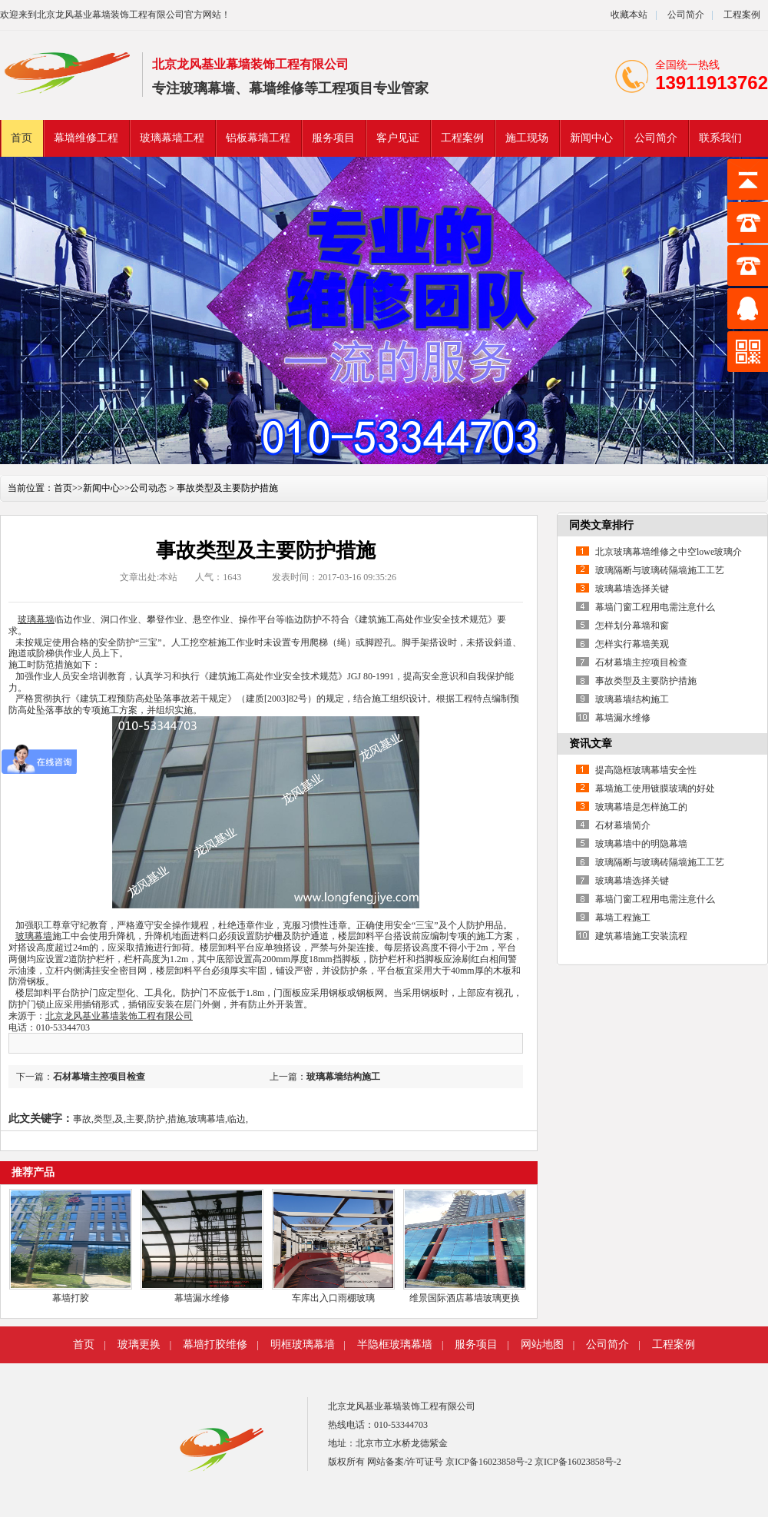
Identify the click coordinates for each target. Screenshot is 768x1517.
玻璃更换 (139, 1344)
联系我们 (720, 138)
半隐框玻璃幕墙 (394, 1344)
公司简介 (684, 14)
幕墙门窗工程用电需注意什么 (655, 607)
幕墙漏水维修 (202, 1298)
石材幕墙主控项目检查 (99, 1076)
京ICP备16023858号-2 (490, 1461)
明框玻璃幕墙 (302, 1344)
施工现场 (526, 138)
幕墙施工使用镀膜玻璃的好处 (655, 788)
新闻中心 (591, 138)
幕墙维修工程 (86, 138)
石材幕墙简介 (622, 825)
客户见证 (397, 138)
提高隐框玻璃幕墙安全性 (646, 770)
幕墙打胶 (70, 1298)
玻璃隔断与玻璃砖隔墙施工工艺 (659, 570)
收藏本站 (629, 14)
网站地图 (542, 1344)
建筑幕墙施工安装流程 (641, 936)
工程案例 (741, 14)
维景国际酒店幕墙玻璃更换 (464, 1298)
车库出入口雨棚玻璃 (333, 1298)
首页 (21, 138)
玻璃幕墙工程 (172, 138)
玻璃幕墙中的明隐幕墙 (641, 843)
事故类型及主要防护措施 (646, 681)
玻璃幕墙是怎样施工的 (641, 807)
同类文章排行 (601, 525)
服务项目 (333, 138)
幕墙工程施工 (622, 917)
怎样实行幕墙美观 (632, 644)
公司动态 (148, 488)
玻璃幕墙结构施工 (343, 1076)
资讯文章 (590, 743)
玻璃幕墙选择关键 (632, 588)
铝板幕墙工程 (258, 138)
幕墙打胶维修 (215, 1344)
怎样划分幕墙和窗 (632, 625)
